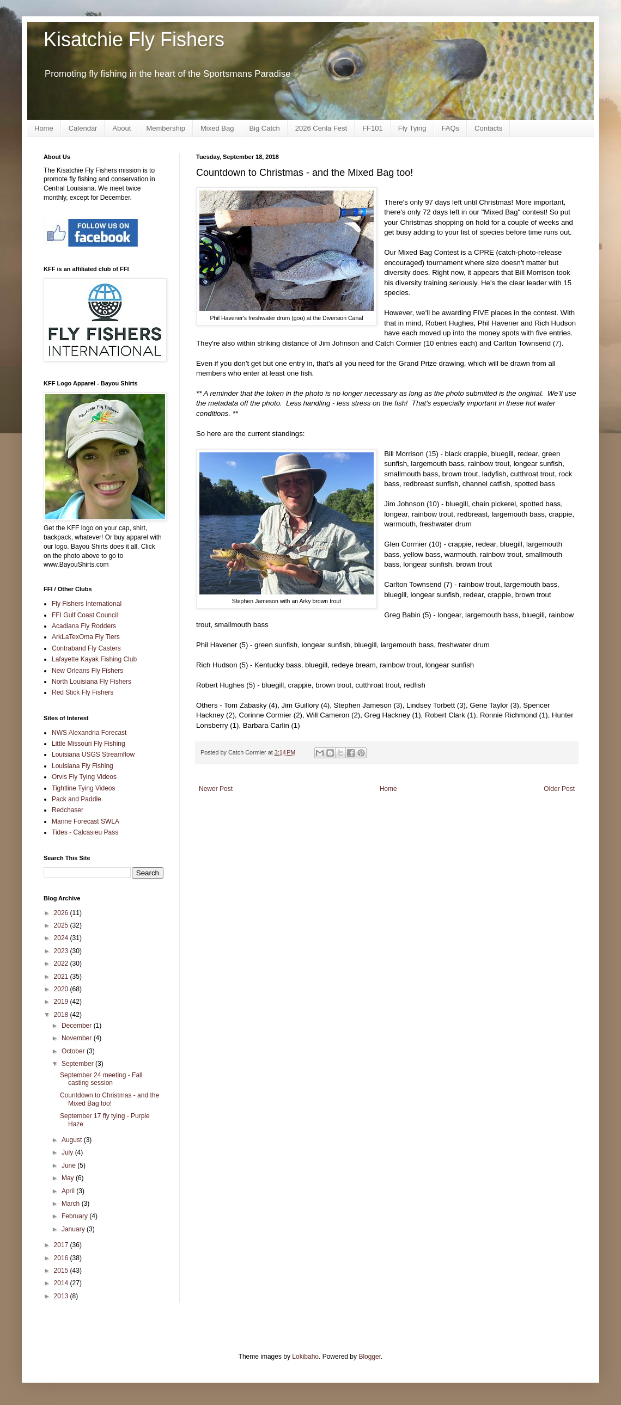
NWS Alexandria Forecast (89, 733)
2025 (62, 925)
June (69, 1165)
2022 (62, 963)
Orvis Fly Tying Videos (84, 777)
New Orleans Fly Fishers (87, 670)
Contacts (488, 128)
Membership (165, 128)
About (121, 128)
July (68, 1152)
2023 (62, 951)
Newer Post (216, 789)
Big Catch (264, 128)
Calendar (83, 128)
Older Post (559, 789)
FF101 (372, 128)
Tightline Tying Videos (83, 788)
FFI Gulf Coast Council (85, 615)
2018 (62, 1015)
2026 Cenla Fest (321, 128)
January (74, 1229)
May (69, 1178)
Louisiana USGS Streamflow (93, 754)
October (74, 1051)
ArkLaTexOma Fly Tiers (86, 637)
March (72, 1203)
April (69, 1191)
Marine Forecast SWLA (85, 821)
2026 (62, 913)
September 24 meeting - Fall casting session (101, 1079)
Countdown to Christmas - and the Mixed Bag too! (109, 1099)
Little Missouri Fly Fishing (88, 743)
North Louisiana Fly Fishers (91, 681)
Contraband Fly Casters (86, 648)
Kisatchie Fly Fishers (134, 39)
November (78, 1038)
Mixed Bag (217, 128)
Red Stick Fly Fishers (82, 692)
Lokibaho (305, 1356)
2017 (62, 1245)
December (78, 1025)
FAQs (451, 128)
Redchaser (67, 810)
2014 (62, 1283)
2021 (62, 976)
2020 (62, 989)
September (78, 1063)
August (73, 1140)
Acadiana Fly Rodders (84, 626)
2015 (62, 1270)
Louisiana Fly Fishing (82, 766)
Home (43, 128)
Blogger (369, 1356)
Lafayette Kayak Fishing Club (94, 659)
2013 (62, 1296)
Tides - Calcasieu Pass (85, 832)
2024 (62, 938)
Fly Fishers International (86, 604)
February (75, 1216)
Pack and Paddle (76, 799)
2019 (62, 1001)
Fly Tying (412, 128)
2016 (62, 1258)
